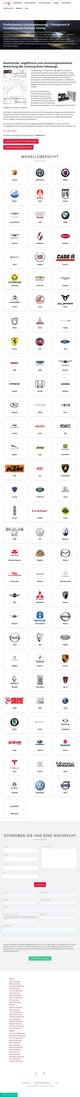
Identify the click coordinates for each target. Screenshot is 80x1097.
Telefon (6, 864)
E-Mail (6, 855)
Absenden (40, 884)
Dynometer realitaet (10, 131)
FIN (4, 873)
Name (6, 847)
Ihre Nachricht (47, 847)
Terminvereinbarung (18, 147)
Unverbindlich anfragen (21, 141)
